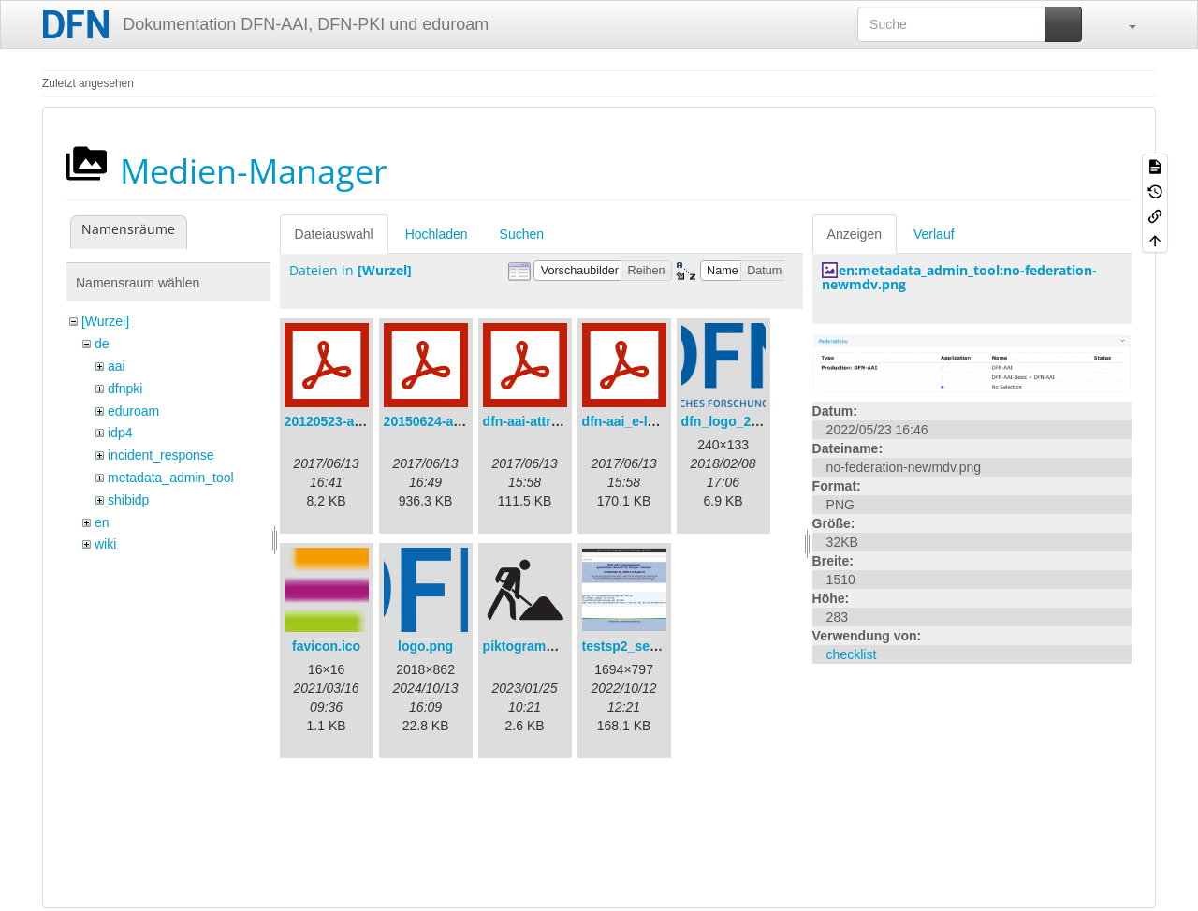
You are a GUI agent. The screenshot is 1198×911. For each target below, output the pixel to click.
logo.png (425, 646)
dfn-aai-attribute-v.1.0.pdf (561, 421)
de (102, 343)
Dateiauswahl (334, 234)
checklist (851, 654)
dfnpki (125, 388)
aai (116, 366)
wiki (105, 543)
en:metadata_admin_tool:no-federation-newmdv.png (959, 277)
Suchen (522, 234)
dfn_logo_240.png (737, 421)
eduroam (133, 411)
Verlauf (934, 234)
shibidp (128, 499)
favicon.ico (326, 646)
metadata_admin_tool (171, 477)
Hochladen (436, 234)
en (102, 522)
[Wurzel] (105, 321)
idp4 (120, 432)
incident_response (161, 455)
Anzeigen (854, 234)
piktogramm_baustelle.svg (566, 646)
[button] (1123, 24)
